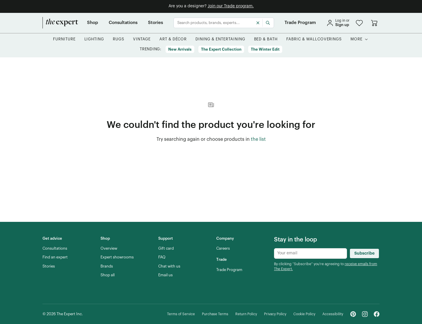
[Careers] (223, 248)
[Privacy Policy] (275, 314)
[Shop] (92, 22)
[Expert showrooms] (117, 257)
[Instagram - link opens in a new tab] (365, 314)
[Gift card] (166, 248)
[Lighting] (94, 39)
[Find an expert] (55, 257)
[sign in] (338, 23)
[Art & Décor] (173, 39)
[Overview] (109, 248)
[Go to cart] (374, 23)
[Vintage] (142, 39)
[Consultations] (123, 22)
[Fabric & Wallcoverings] (314, 39)
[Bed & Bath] (266, 39)
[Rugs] (118, 39)
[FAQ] (162, 257)
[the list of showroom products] (258, 140)
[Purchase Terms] (215, 314)
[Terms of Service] (181, 314)
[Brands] (107, 266)
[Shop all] (108, 275)
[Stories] (155, 22)
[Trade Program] (300, 22)
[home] (60, 23)
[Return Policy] (246, 314)
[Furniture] (64, 39)
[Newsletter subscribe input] (310, 253)
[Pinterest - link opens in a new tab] (353, 314)
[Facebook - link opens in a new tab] (377, 314)
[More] (356, 39)
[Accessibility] (332, 314)
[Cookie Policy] (304, 314)
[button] (359, 23)
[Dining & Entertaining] (220, 39)
